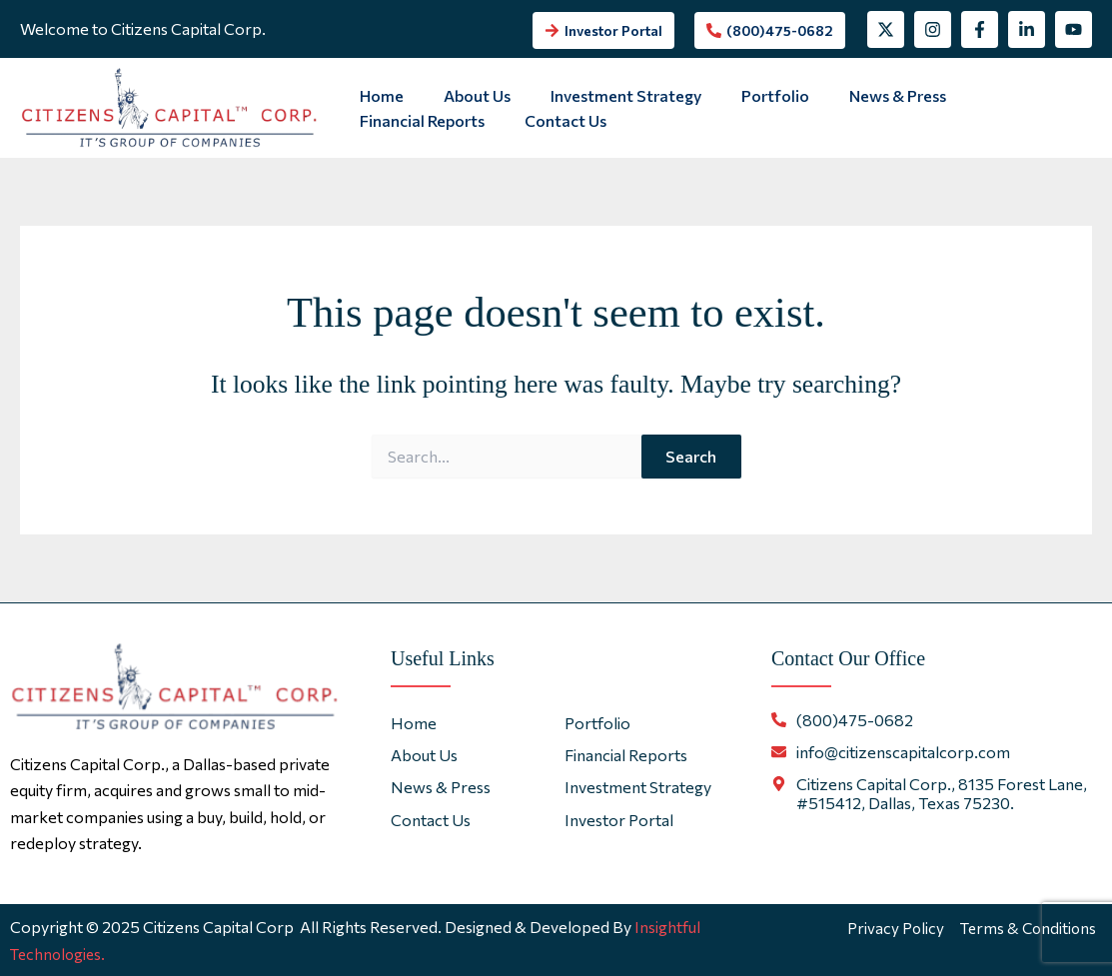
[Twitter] (885, 29)
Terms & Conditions (1031, 926)
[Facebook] (979, 29)
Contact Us (397, 120)
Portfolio (747, 95)
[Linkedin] (1026, 29)
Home (378, 95)
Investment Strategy (606, 95)
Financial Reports (1004, 95)
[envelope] (890, 751)
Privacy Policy (896, 926)
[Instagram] (932, 29)
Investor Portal (618, 819)
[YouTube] (1073, 29)
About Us (465, 95)
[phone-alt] (769, 30)
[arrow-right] (603, 30)
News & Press (861, 95)
